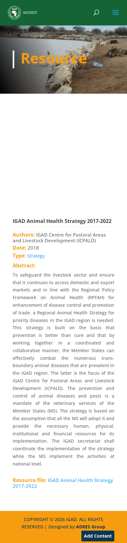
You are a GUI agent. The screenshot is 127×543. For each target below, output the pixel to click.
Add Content (98, 536)
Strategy (36, 256)
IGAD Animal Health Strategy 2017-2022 (63, 483)
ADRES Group (90, 527)
